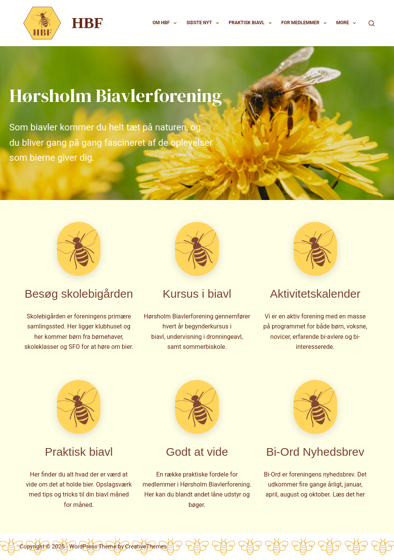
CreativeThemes (146, 546)
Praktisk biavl (252, 23)
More (347, 23)
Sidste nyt (204, 23)
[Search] (371, 23)
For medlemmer (305, 23)
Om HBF (166, 23)
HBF (87, 23)
